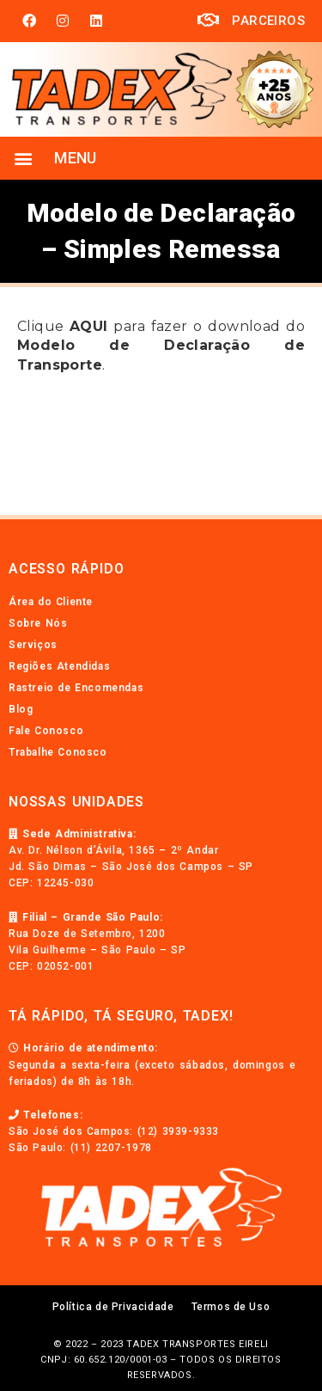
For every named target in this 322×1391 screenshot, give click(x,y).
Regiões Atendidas (59, 666)
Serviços (33, 645)
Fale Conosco (46, 731)
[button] (23, 158)
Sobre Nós (38, 623)
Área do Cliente (51, 602)
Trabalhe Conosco (58, 752)
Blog (21, 709)
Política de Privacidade (113, 1307)
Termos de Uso (230, 1307)
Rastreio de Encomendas (76, 688)
